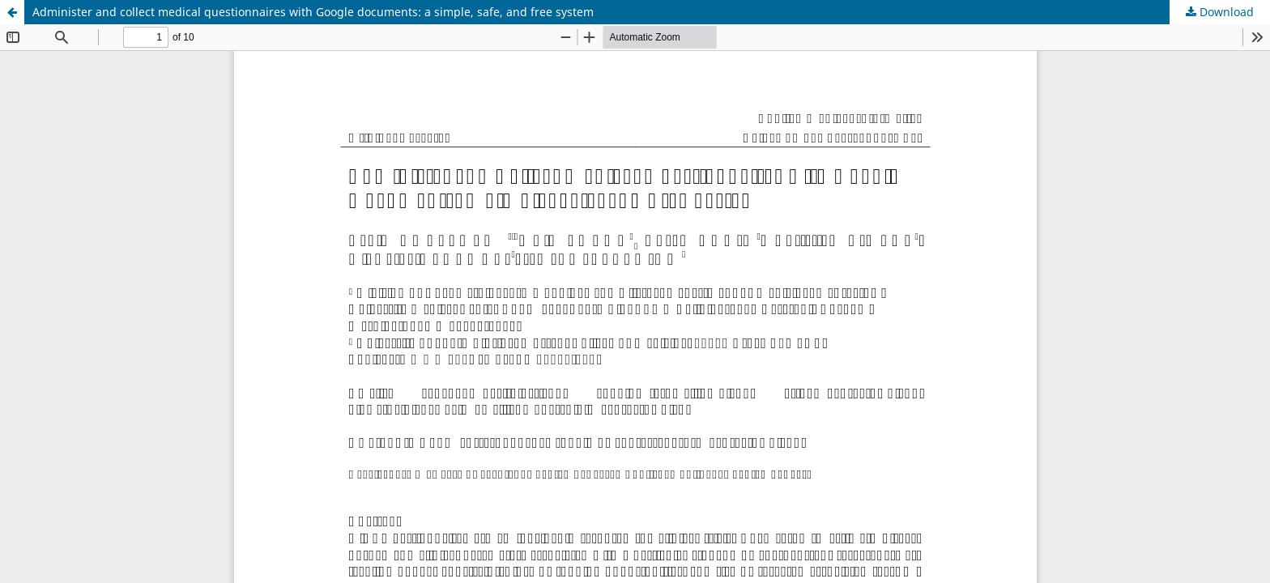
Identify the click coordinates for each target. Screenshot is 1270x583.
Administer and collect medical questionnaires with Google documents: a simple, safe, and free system (313, 11)
